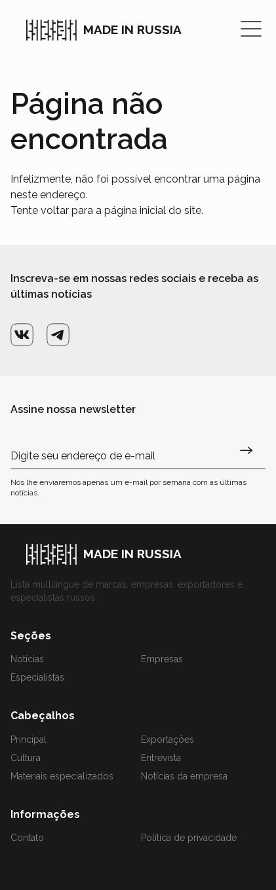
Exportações (167, 739)
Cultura (25, 758)
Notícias (27, 659)
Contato (27, 837)
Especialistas (37, 677)
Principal (28, 739)
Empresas (162, 659)
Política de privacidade (189, 837)
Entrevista (161, 758)
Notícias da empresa (184, 776)
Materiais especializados (61, 776)
